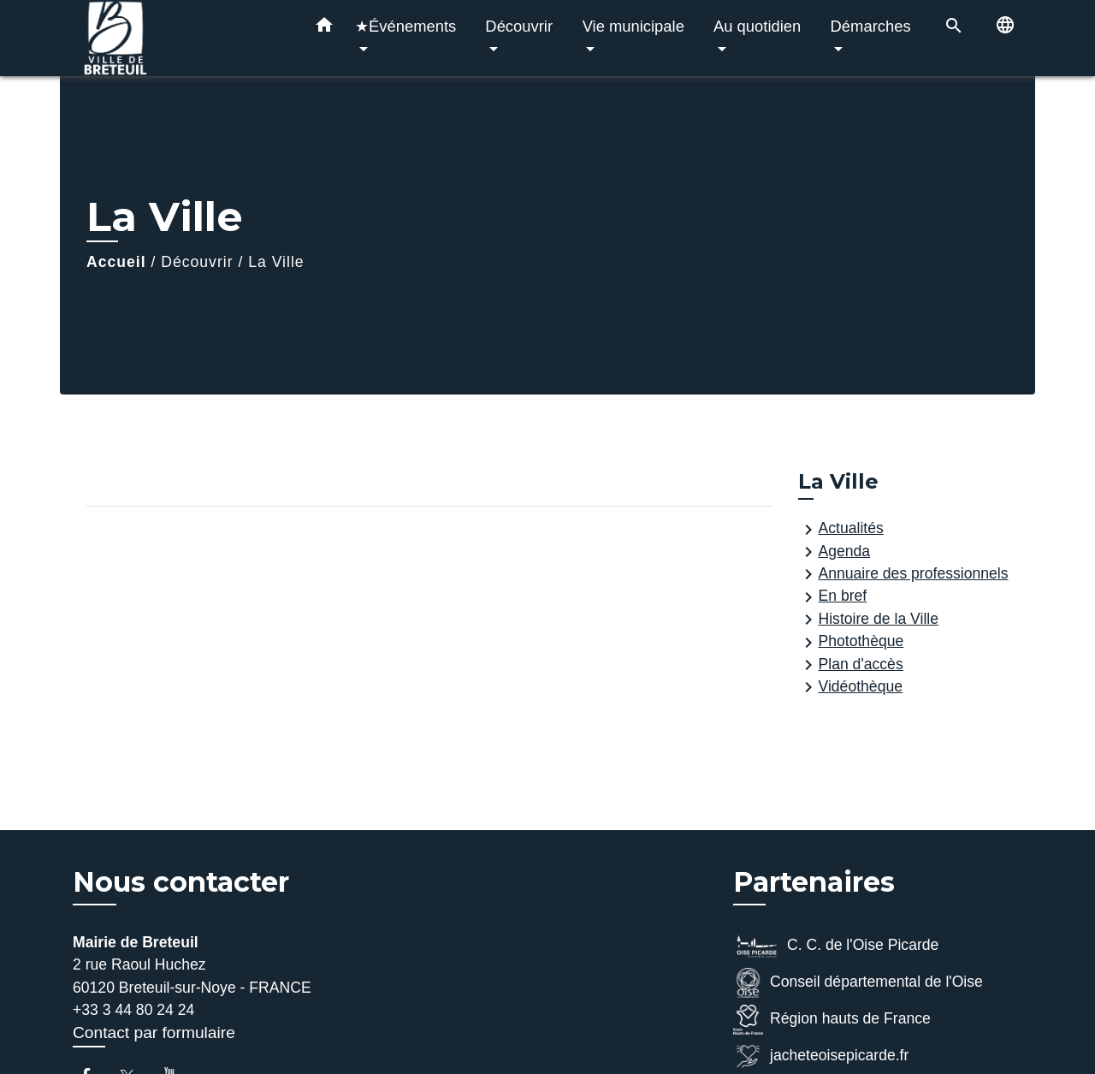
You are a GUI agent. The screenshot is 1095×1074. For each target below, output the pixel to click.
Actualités (841, 529)
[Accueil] (180, 38)
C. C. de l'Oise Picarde (835, 946)
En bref (832, 597)
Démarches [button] (871, 26)
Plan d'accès (850, 665)
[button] (324, 28)
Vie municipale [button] (633, 26)
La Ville (276, 261)
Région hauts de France (832, 1020)
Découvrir (197, 261)
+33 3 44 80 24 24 (133, 1009)
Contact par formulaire (154, 1032)
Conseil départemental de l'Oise (858, 983)
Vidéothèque (850, 687)
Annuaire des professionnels (903, 574)
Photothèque (851, 642)
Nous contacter (181, 882)
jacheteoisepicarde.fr (821, 1056)
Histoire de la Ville (868, 619)
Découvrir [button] (519, 26)
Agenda (834, 552)
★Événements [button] (405, 26)
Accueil (116, 261)
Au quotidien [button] (757, 26)
